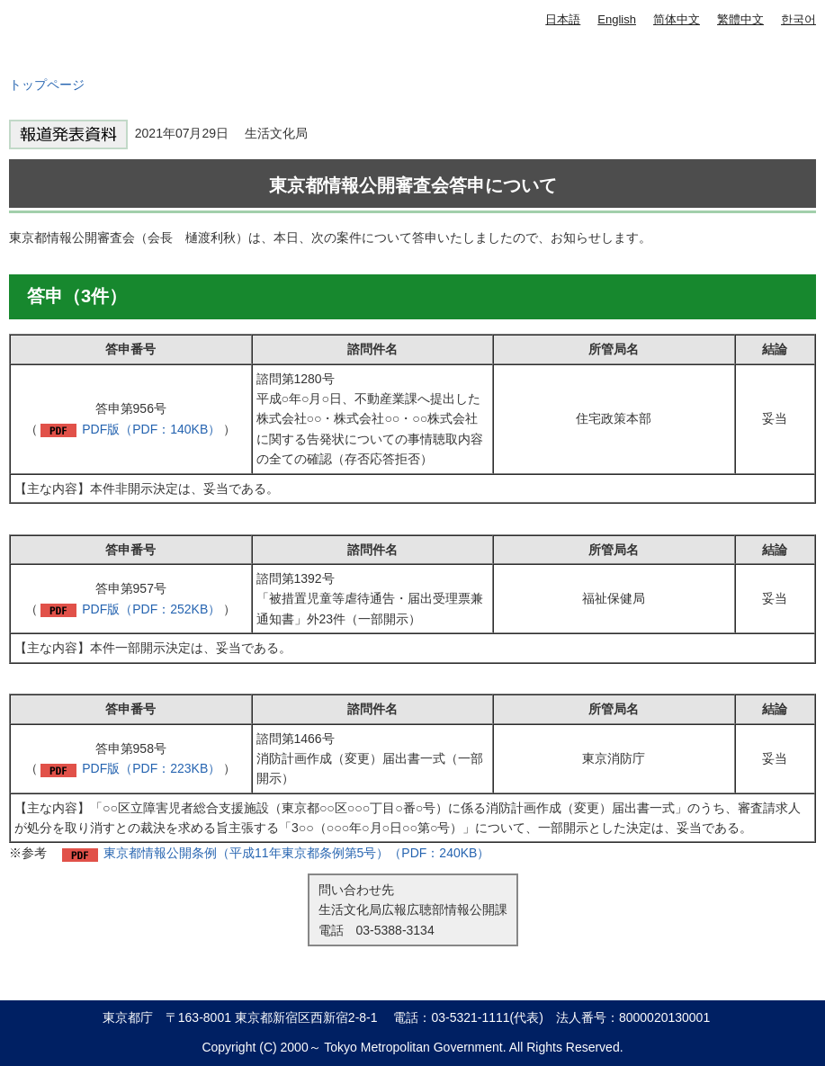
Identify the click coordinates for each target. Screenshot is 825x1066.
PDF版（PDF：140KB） (151, 429)
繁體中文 (740, 19)
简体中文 (676, 19)
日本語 (562, 19)
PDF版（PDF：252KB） (151, 609)
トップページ (47, 84)
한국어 (798, 19)
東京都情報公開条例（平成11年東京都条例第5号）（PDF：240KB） (296, 853)
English (616, 19)
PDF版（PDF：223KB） (151, 768)
